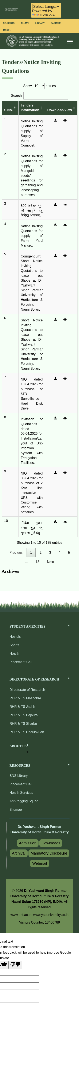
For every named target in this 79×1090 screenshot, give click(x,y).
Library (40, 23)
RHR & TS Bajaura (23, 715)
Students (9, 23)
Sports (14, 645)
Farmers (56, 23)
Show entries (39, 86)
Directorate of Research (27, 690)
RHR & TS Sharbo (23, 723)
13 (37, 562)
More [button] (7, 30)
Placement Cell (20, 662)
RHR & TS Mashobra (25, 698)
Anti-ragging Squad (23, 801)
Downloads (51, 843)
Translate (43, 14)
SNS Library (18, 775)
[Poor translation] (15, 965)
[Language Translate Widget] (46, 6)
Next (50, 562)
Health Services (21, 792)
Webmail (39, 863)
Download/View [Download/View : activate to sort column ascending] (59, 110)
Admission (27, 843)
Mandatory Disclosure (49, 853)
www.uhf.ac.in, (22, 915)
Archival (18, 853)
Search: (39, 96)
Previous (16, 552)
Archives (10, 571)
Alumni (25, 23)
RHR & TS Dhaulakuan (26, 732)
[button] (18, 749)
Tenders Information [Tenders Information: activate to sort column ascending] (30, 108)
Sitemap (15, 809)
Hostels (15, 636)
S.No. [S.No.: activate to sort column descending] (8, 110)
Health (14, 653)
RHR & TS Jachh (22, 706)
